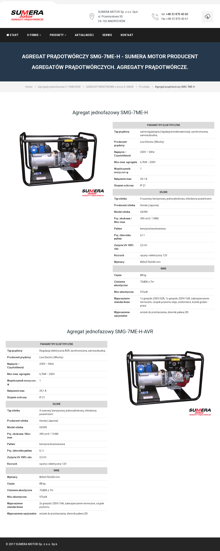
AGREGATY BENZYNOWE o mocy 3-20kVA (110, 86)
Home (28, 86)
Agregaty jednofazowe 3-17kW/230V (59, 86)
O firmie (33, 35)
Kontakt (127, 35)
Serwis (107, 35)
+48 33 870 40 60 (177, 14)
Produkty (57, 35)
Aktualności (84, 35)
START (14, 35)
